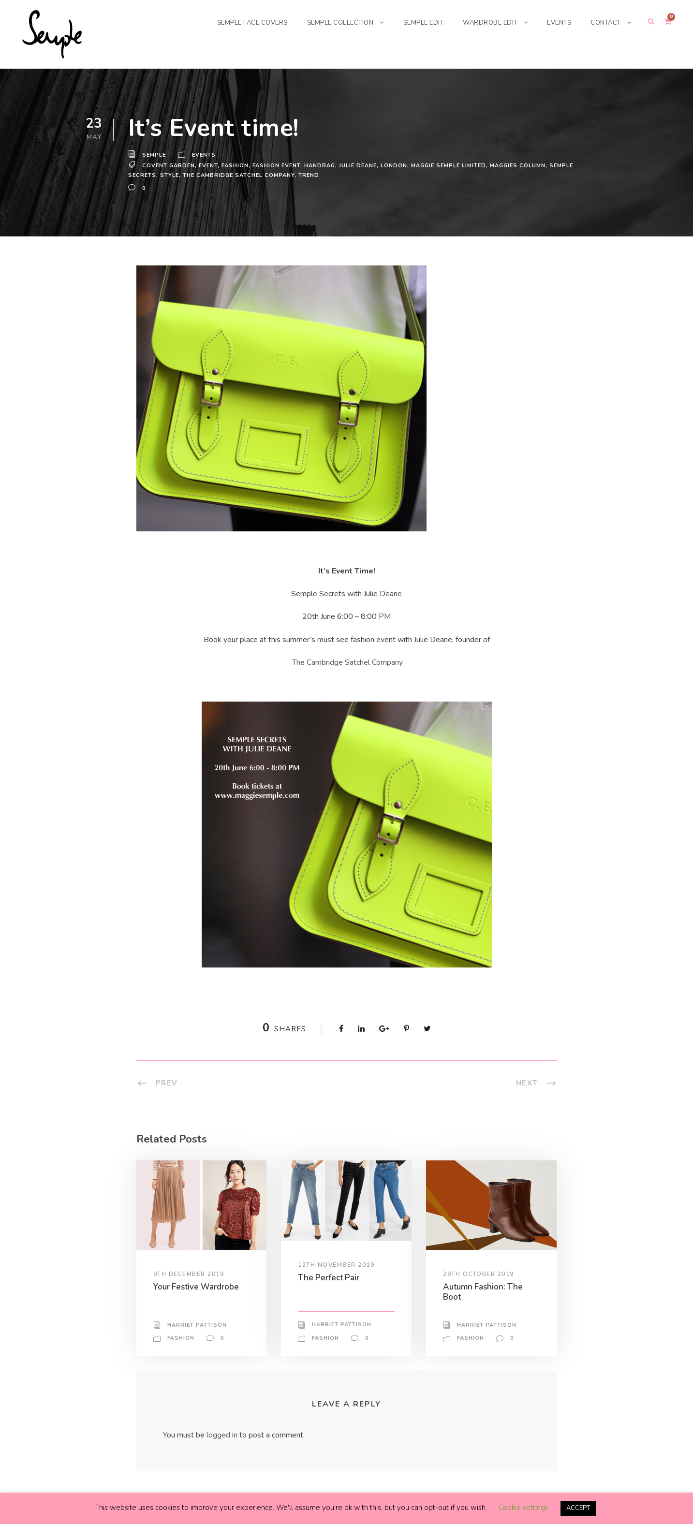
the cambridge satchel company (240, 175)
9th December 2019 (189, 1273)
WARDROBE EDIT (485, 22)
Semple (154, 155)
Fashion (236, 165)
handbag (321, 165)
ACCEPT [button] (578, 1508)
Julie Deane (360, 165)
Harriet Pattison (196, 1325)
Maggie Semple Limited (453, 165)
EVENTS (556, 22)
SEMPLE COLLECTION (328, 22)
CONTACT (604, 22)
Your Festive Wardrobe (197, 1286)
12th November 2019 (336, 1264)
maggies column (524, 165)
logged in (223, 1435)
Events (205, 155)
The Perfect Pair (329, 1277)
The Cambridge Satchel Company (347, 662)
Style (170, 175)
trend (310, 175)
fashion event (277, 165)
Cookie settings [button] (522, 1508)
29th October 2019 (479, 1273)
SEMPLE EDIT (416, 22)
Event (208, 165)
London (398, 165)
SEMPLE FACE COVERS (235, 22)
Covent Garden (168, 165)
